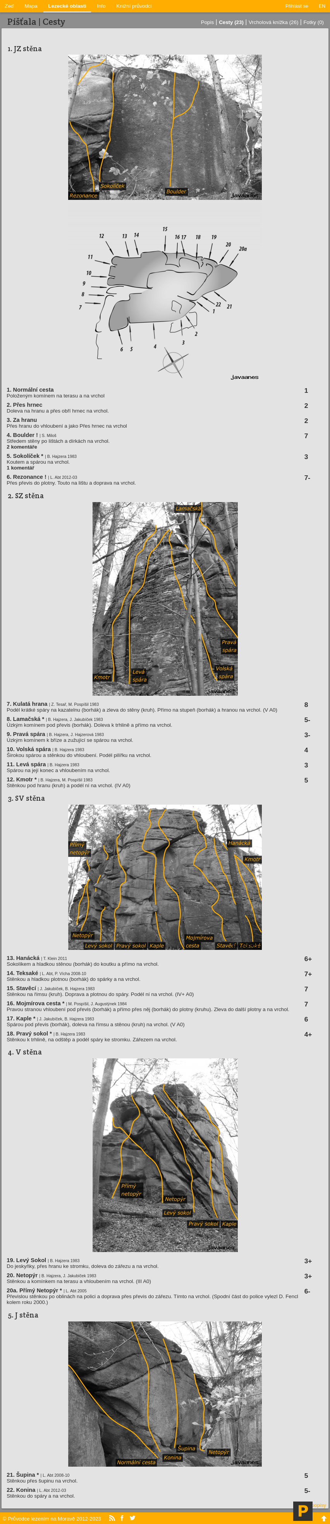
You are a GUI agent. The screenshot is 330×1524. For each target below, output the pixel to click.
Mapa (30, 6)
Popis (207, 22)
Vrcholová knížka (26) (273, 22)
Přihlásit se (296, 6)
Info (101, 6)
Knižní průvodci (133, 6)
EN (322, 6)
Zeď (9, 6)
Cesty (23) (231, 22)
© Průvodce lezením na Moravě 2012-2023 (52, 1519)
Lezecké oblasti (67, 6)
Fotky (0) (313, 22)
